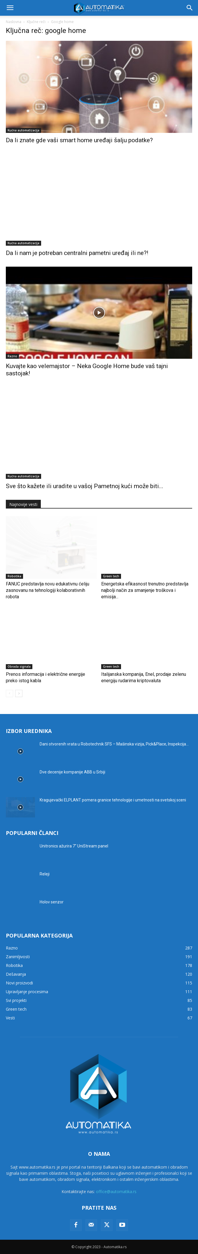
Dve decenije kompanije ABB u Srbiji (72, 772)
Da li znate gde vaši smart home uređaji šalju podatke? (79, 140)
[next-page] (18, 693)
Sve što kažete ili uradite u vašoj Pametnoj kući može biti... (84, 486)
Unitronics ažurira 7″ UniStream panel (74, 846)
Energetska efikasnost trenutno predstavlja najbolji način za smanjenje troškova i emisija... (144, 590)
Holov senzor (52, 902)
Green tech (111, 576)
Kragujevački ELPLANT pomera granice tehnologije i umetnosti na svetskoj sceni (113, 800)
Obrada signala (19, 666)
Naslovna (13, 21)
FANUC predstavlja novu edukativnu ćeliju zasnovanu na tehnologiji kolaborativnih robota (47, 590)
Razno (12, 356)
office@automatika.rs (116, 1191)
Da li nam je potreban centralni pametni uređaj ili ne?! (77, 252)
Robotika (14, 576)
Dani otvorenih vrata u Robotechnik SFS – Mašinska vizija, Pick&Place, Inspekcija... (114, 744)
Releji (45, 874)
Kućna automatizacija (23, 130)
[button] (10, 8)
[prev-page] (9, 693)
